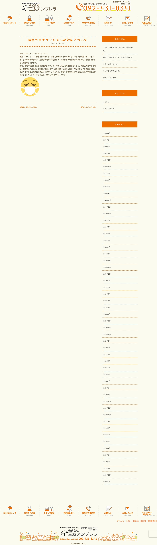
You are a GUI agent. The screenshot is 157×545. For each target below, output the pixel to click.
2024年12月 (107, 200)
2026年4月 (107, 133)
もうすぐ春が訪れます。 (112, 71)
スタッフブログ (108, 109)
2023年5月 (107, 294)
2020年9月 (107, 482)
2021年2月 (107, 462)
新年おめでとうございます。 (88, 107)
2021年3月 (107, 455)
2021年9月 (107, 421)
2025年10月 (107, 167)
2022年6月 (107, 361)
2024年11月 (107, 207)
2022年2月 (107, 388)
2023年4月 (107, 301)
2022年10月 (107, 334)
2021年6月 (107, 435)
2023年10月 (107, 274)
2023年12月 (107, 261)
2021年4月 (107, 448)
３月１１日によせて (110, 64)
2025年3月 (107, 193)
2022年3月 (107, 381)
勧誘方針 (136, 521)
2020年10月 (107, 475)
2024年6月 (107, 234)
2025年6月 (107, 187)
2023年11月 (107, 267)
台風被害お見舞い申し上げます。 (28, 107)
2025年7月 (107, 180)
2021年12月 (107, 401)
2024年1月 (107, 254)
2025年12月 (107, 160)
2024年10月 (107, 214)
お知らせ (106, 102)
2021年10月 (107, 415)
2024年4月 (107, 240)
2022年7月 (107, 354)
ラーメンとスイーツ (110, 78)
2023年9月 (107, 281)
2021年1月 (107, 468)
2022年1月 (107, 395)
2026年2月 (107, 147)
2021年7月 (107, 428)
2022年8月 (107, 348)
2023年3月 (107, 307)
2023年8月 (107, 287)
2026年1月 (107, 153)
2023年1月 (107, 314)
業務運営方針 (152, 521)
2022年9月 (107, 341)
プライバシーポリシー (124, 521)
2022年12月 (107, 321)
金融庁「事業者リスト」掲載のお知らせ (117, 57)
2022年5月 (107, 368)
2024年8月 (107, 220)
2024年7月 (107, 227)
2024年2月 (107, 247)
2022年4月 (107, 374)
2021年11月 (107, 408)
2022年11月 (107, 328)
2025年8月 (107, 173)
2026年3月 (107, 140)
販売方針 (144, 521)
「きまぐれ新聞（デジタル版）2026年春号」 (118, 49)
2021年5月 (107, 441)
